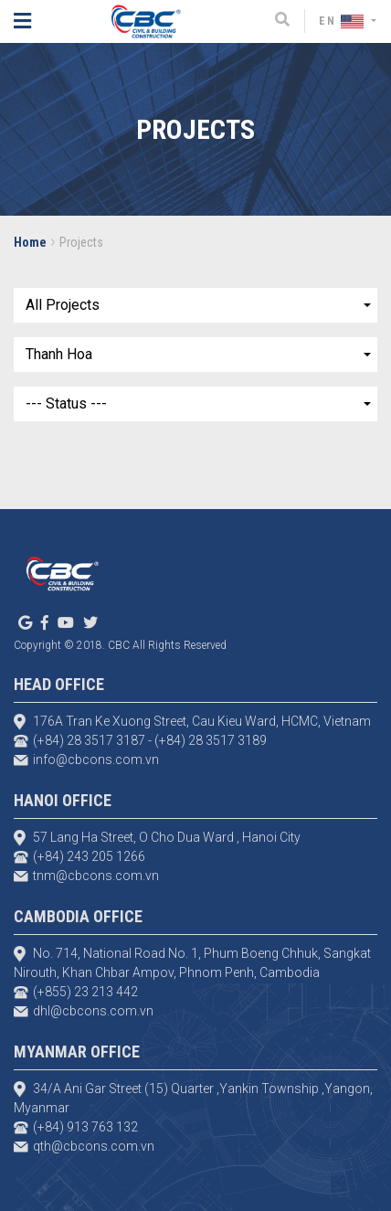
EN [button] (343, 21)
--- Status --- (66, 403)
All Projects (63, 304)
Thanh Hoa (59, 354)
